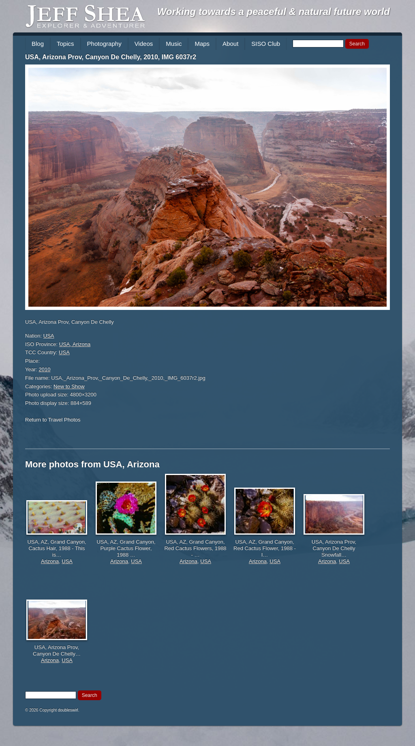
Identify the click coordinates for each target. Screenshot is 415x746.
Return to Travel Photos (53, 420)
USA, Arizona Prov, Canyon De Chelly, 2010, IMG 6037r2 (110, 57)
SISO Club (265, 43)
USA (48, 336)
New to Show (69, 386)
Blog (38, 43)
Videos (144, 43)
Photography (104, 43)
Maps (202, 43)
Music (174, 43)
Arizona (50, 561)
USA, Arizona (74, 344)
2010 (45, 369)
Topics (65, 43)
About (230, 43)
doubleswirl (68, 710)
